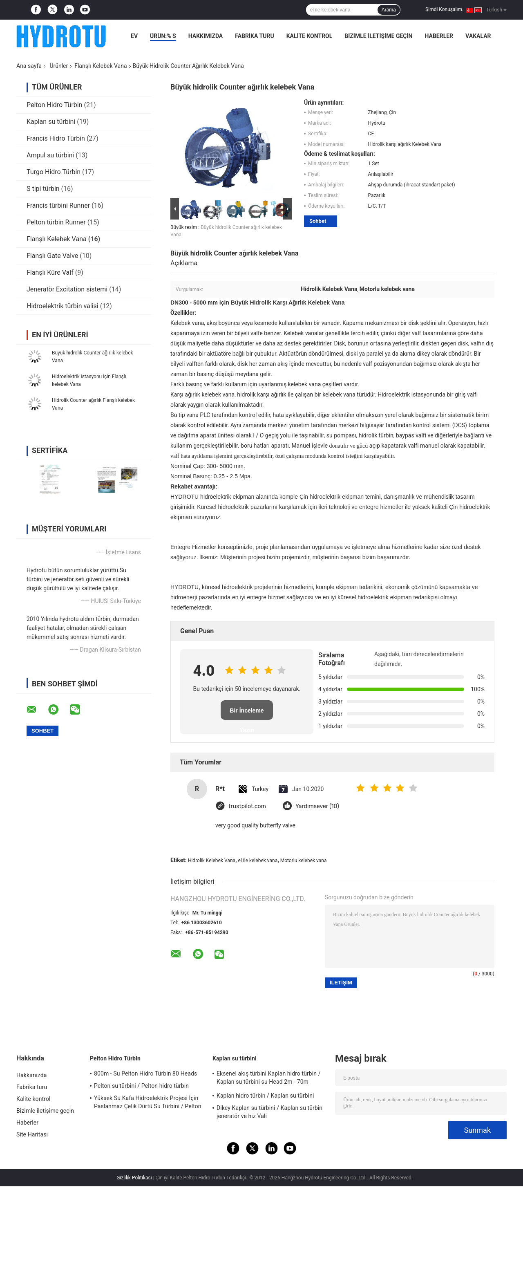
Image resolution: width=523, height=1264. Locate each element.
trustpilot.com (247, 806)
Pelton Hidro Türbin (55, 105)
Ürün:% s (163, 36)
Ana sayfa (29, 66)
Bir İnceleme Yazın (247, 713)
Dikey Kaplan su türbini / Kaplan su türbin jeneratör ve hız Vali (269, 1112)
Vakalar (478, 36)
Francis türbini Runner (58, 205)
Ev (134, 36)
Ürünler (58, 66)
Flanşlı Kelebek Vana (100, 66)
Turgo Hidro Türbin (53, 172)
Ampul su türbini (50, 155)
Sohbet (317, 221)
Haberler (439, 36)
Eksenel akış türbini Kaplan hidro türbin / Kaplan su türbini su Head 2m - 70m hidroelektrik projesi (269, 1078)
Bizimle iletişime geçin (378, 36)
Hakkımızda (205, 36)
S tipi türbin (43, 189)
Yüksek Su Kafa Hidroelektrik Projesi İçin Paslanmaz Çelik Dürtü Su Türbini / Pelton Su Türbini (147, 1103)
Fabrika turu (254, 36)
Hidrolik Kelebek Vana (211, 860)
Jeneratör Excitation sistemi (67, 289)
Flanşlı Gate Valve (52, 256)
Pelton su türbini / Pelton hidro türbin (141, 1085)
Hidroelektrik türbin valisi (62, 306)
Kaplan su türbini (51, 122)
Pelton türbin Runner (56, 222)
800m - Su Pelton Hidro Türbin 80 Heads (145, 1073)
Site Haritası (32, 1134)
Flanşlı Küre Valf (50, 272)
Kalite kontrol (309, 36)
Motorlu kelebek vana (303, 860)
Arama (389, 10)
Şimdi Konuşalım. (444, 9)
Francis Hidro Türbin (56, 138)
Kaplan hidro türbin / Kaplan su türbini (265, 1095)
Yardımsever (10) (317, 806)
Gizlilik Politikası (134, 1178)
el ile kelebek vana (258, 860)
